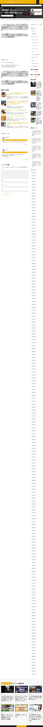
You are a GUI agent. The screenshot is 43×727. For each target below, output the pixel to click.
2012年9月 (34, 548)
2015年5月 (34, 456)
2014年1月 (34, 502)
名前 (2, 180)
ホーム (33, 51)
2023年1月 (34, 191)
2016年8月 (34, 413)
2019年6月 (34, 315)
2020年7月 (34, 277)
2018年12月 (34, 332)
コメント (2, 169)
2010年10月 (34, 597)
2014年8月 (34, 482)
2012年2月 (34, 566)
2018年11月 (34, 335)
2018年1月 (34, 364)
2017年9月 (34, 375)
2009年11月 (34, 626)
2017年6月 (34, 384)
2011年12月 (34, 569)
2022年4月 (34, 217)
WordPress (3, 724)
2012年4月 (34, 560)
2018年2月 (34, 361)
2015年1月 (34, 468)
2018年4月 (34, 355)
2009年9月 (34, 632)
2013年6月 (34, 522)
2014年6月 (34, 488)
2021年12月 (34, 228)
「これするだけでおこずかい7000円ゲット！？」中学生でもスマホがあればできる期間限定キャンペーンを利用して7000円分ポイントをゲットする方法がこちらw (15, 27)
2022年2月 (34, 222)
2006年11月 (34, 661)
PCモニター (34, 31)
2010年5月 (34, 612)
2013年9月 (34, 514)
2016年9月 (34, 410)
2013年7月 (34, 520)
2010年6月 (34, 609)
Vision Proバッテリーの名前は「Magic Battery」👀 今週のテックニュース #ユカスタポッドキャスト (39, 105)
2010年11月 (34, 595)
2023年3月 (34, 185)
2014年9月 (34, 479)
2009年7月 (34, 635)
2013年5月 (34, 525)
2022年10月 (34, 199)
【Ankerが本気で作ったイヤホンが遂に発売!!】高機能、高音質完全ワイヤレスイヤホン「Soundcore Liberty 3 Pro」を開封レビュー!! (17, 103)
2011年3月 (34, 586)
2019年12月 (34, 297)
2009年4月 (34, 644)
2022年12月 (34, 194)
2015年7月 (34, 450)
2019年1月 (34, 329)
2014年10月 (34, 476)
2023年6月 (34, 176)
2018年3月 (34, 358)
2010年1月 (34, 623)
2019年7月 (34, 312)
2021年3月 (34, 254)
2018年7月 (34, 346)
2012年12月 (34, 540)
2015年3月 (34, 462)
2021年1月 (34, 260)
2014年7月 (34, 485)
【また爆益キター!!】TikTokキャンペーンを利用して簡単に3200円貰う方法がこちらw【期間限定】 (14, 35)
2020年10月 (34, 269)
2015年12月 (34, 436)
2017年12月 (34, 367)
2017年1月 (34, 398)
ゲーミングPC (34, 45)
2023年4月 (34, 182)
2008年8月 (34, 652)
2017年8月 (34, 378)
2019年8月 (34, 309)
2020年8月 (34, 274)
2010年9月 (34, 600)
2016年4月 (34, 424)
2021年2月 (34, 257)
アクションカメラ (35, 36)
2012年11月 (34, 543)
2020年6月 (34, 280)
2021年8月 (34, 240)
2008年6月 (34, 655)
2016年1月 (34, 433)
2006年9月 (34, 664)
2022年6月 (34, 211)
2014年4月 (34, 494)
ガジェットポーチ (35, 39)
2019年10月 (34, 303)
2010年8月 (34, 603)
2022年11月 (34, 196)
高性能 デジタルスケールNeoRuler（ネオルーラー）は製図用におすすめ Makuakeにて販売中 (39, 120)
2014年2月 (34, 499)
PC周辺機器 (34, 33)
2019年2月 (34, 326)
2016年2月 (34, 430)
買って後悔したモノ (35, 65)
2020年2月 (34, 292)
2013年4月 (34, 528)
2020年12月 (34, 263)
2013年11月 (34, 508)
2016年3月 (34, 427)
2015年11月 (34, 439)
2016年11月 (34, 404)
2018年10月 (34, 338)
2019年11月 (34, 300)
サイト (2, 189)
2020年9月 (34, 271)
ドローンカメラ (34, 48)
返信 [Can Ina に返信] (25, 159)
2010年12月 (34, 592)
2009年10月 (34, 629)
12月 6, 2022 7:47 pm (6, 140)
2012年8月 (34, 551)
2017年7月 (34, 381)
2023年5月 (34, 179)
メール (2, 184)
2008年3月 (34, 658)
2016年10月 (34, 407)
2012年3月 (34, 563)
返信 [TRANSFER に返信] (25, 144)
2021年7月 (34, 243)
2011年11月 (34, 571)
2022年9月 (34, 202)
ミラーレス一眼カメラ (36, 54)
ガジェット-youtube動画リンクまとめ (14, 721)
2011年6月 (34, 580)
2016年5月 (34, 421)
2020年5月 (34, 283)
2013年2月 (34, 534)
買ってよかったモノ (35, 62)
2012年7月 (34, 554)
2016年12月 (34, 401)
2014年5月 (34, 491)
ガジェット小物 (9, 15)
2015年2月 (34, 465)
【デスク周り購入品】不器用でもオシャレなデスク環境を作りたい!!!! (38, 113)
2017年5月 (34, 387)
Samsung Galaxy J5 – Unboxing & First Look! (16, 116)
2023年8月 (34, 170)
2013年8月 (34, 517)
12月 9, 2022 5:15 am (6, 152)
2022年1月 (34, 225)
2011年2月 (34, 589)
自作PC (33, 59)
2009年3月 (34, 646)
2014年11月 (34, 473)
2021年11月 (34, 231)
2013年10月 (34, 511)
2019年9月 (34, 306)
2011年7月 (34, 577)
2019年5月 (34, 318)
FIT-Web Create (18, 722)
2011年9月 (34, 574)
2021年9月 (34, 237)
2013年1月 (34, 537)
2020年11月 (34, 266)
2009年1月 (34, 649)
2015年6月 (34, 453)
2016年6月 (34, 419)
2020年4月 (34, 286)
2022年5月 (34, 214)
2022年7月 (34, 208)
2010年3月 (34, 618)
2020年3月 (34, 289)
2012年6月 (34, 557)
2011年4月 (34, 583)
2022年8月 (34, 205)
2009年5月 (34, 641)
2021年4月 (34, 251)
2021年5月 (34, 248)
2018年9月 (34, 341)
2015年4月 (34, 459)
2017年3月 (34, 393)
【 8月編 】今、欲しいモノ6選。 (21, 705)
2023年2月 (34, 188)
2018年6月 (34, 349)
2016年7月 (34, 416)
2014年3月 (34, 496)
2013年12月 (34, 505)
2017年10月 (34, 372)
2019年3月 (34, 323)
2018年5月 (34, 352)
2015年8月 (34, 447)
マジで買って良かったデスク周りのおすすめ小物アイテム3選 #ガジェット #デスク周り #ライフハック (39, 85)
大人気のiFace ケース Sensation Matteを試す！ (17, 110)
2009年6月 (34, 638)
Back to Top (21, 717)
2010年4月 (34, 615)
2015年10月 (34, 442)
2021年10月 (34, 234)
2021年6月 (34, 245)
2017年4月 (34, 390)
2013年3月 (34, 531)
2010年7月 (34, 606)
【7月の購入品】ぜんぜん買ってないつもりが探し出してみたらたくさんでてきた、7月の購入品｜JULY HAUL (35, 708)
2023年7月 (34, 173)
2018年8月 (34, 344)
